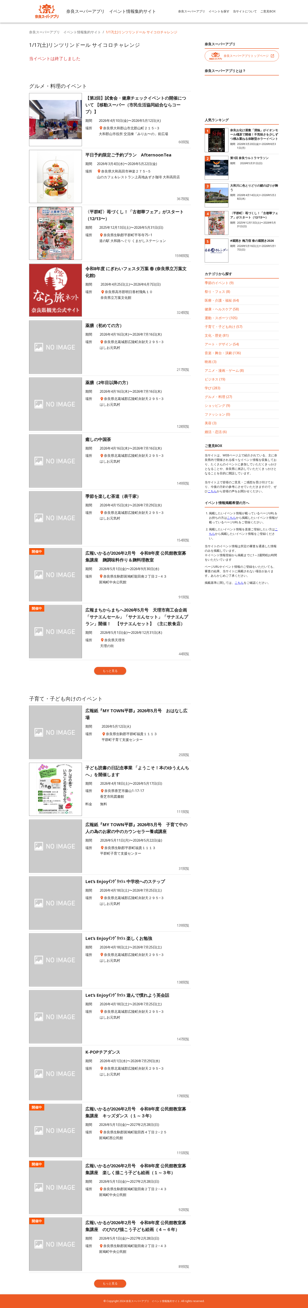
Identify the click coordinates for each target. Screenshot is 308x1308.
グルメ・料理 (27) (218, 396)
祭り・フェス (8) (217, 291)
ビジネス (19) (215, 379)
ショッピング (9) (217, 405)
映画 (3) (210, 361)
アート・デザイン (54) (222, 344)
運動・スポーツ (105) (221, 318)
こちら (212, 491)
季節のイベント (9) (219, 282)
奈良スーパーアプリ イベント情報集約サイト (65, 32)
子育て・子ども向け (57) (223, 326)
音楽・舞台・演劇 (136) (223, 353)
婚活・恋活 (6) (216, 431)
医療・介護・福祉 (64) (222, 300)
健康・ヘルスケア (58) (222, 309)
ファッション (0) (217, 414)
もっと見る (110, 671)
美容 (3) (210, 423)
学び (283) (212, 388)
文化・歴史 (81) (217, 335)
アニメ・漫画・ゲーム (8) (224, 370)
